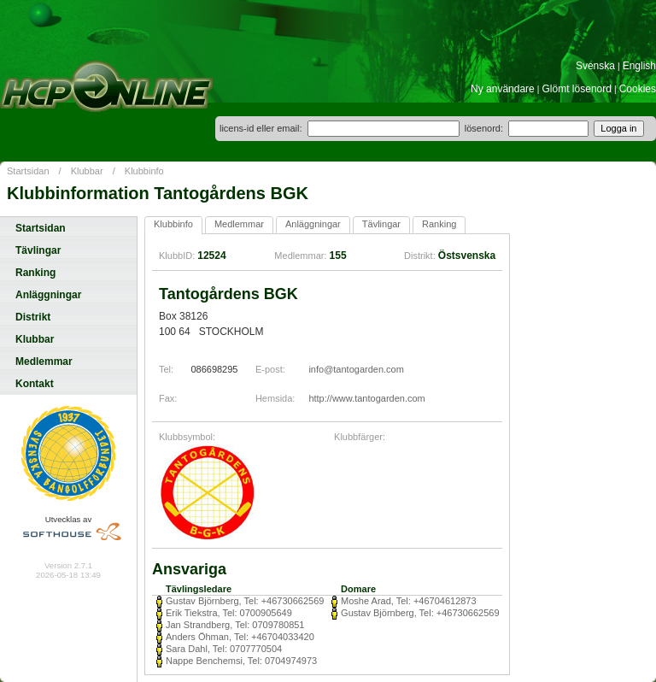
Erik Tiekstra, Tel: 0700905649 (229, 613)
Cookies (637, 89)
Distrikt (32, 317)
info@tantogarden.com (355, 369)
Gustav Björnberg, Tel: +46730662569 (245, 601)
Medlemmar (44, 361)
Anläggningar (48, 295)
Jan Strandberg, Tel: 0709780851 (235, 625)
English (639, 66)
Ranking (35, 273)
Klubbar (87, 171)
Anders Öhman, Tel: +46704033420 (240, 637)
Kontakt (34, 384)
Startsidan (28, 171)
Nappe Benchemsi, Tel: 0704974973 (241, 661)
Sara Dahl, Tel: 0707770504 (224, 649)
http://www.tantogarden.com (366, 398)
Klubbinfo (144, 171)
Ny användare (503, 89)
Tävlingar (38, 250)
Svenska (595, 66)
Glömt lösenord (577, 89)
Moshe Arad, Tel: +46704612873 (409, 601)
